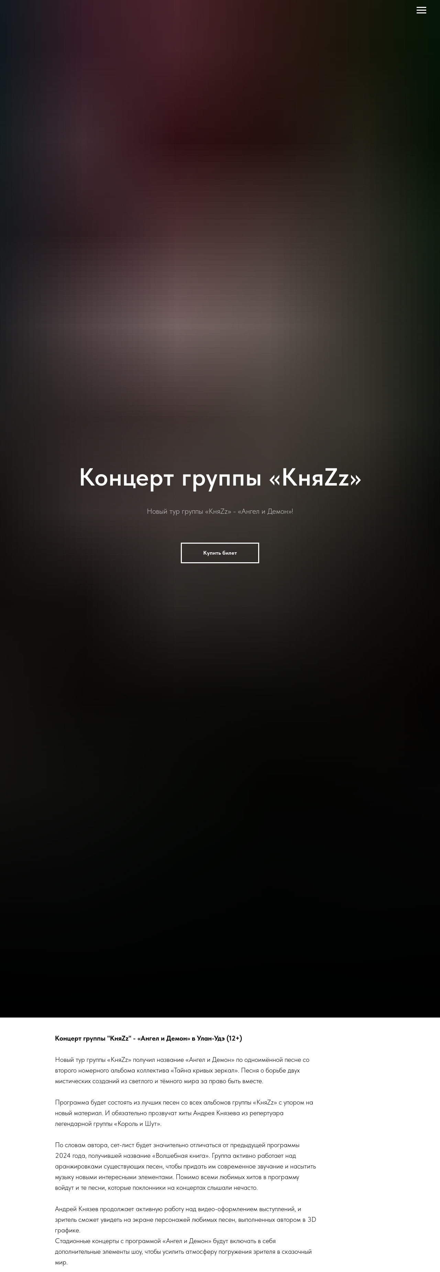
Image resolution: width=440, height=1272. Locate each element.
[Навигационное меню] (421, 10)
